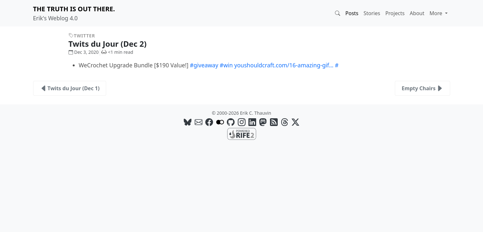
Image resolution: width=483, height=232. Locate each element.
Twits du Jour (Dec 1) (70, 88)
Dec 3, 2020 (84, 52)
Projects (394, 13)
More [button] (437, 13)
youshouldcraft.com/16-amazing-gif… (283, 65)
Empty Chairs (422, 88)
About (417, 13)
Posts (351, 13)
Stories (372, 13)
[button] (337, 13)
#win (226, 65)
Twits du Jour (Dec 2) (112, 43)
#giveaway (204, 65)
